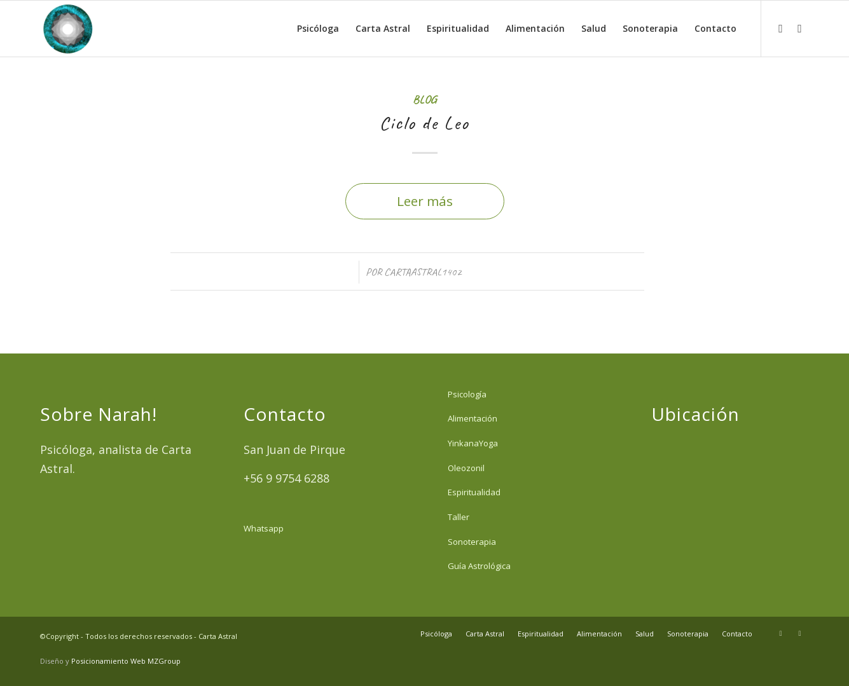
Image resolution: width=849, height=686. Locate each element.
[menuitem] (318, 29)
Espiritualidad (474, 492)
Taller (458, 517)
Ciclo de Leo (424, 123)
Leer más (425, 201)
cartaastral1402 (423, 271)
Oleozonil (466, 468)
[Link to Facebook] (800, 28)
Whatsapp (264, 528)
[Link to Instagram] (780, 28)
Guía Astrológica (479, 566)
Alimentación (472, 418)
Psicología (467, 394)
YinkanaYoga (473, 443)
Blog (424, 99)
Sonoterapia (472, 541)
